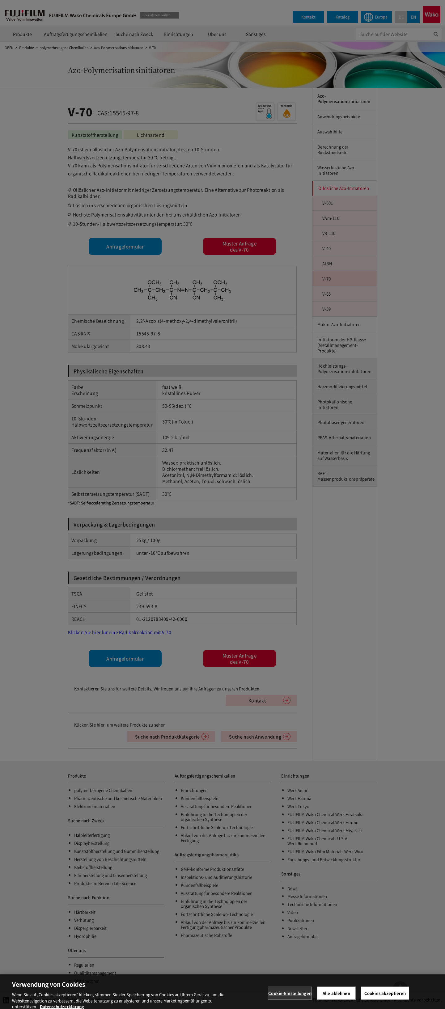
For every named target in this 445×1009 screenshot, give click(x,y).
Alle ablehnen (336, 1000)
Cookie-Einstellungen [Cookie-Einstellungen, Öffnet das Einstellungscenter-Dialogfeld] (290, 1000)
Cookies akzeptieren (385, 1000)
